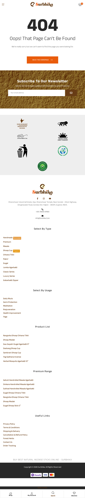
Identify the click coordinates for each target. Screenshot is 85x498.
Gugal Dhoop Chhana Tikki (14, 393)
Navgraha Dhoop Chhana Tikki (16, 336)
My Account (32, 495)
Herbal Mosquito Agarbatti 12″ (15, 361)
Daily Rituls (8, 299)
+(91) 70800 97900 (42, 212)
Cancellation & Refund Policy (15, 435)
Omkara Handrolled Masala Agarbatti (18, 384)
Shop (11, 495)
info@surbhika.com (42, 218)
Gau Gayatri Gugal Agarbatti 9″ (16, 344)
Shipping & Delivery (11, 431)
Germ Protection (10, 302)
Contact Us (7, 442)
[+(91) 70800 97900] (42, 209)
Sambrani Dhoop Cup (12, 353)
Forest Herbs (8, 439)
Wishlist (74, 496)
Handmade (8, 238)
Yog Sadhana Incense (12, 357)
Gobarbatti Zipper (10, 280)
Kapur (5, 259)
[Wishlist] (74, 493)
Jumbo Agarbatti (10, 268)
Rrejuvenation (9, 310)
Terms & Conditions (11, 428)
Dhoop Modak (9, 340)
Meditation (8, 306)
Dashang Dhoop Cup (11, 348)
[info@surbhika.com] (42, 216)
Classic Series (8, 272)
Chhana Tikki (8, 255)
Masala (6, 246)
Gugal (5, 263)
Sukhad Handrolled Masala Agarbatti (18, 389)
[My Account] (32, 493)
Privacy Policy (9, 424)
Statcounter (42, 487)
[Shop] (10, 493)
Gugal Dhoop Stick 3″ (12, 406)
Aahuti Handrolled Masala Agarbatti (18, 380)
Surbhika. (41, 467)
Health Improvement (12, 313)
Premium (7, 242)
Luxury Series (9, 276)
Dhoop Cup (7, 251)
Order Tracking (9, 446)
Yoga (5, 317)
